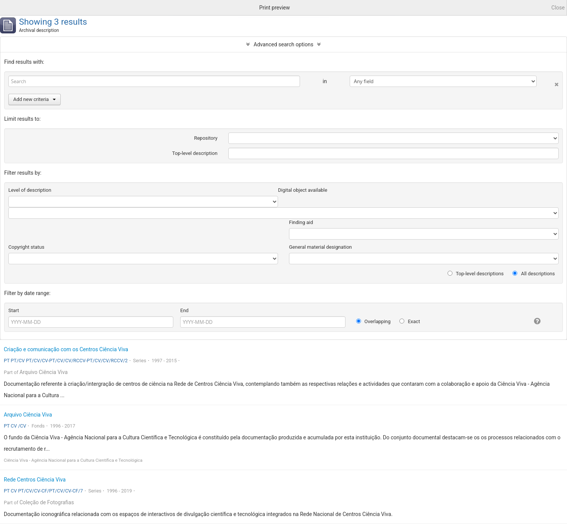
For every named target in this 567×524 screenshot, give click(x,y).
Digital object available (302, 190)
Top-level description (195, 153)
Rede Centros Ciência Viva (35, 480)
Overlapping (373, 321)
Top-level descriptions (476, 273)
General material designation (320, 247)
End (184, 310)
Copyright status (26, 247)
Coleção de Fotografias (46, 502)
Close (558, 8)
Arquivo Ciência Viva (43, 372)
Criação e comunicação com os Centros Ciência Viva (66, 349)
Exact (409, 321)
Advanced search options (283, 44)
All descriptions (533, 273)
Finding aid (301, 222)
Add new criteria (34, 99)
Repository (206, 138)
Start (13, 310)
